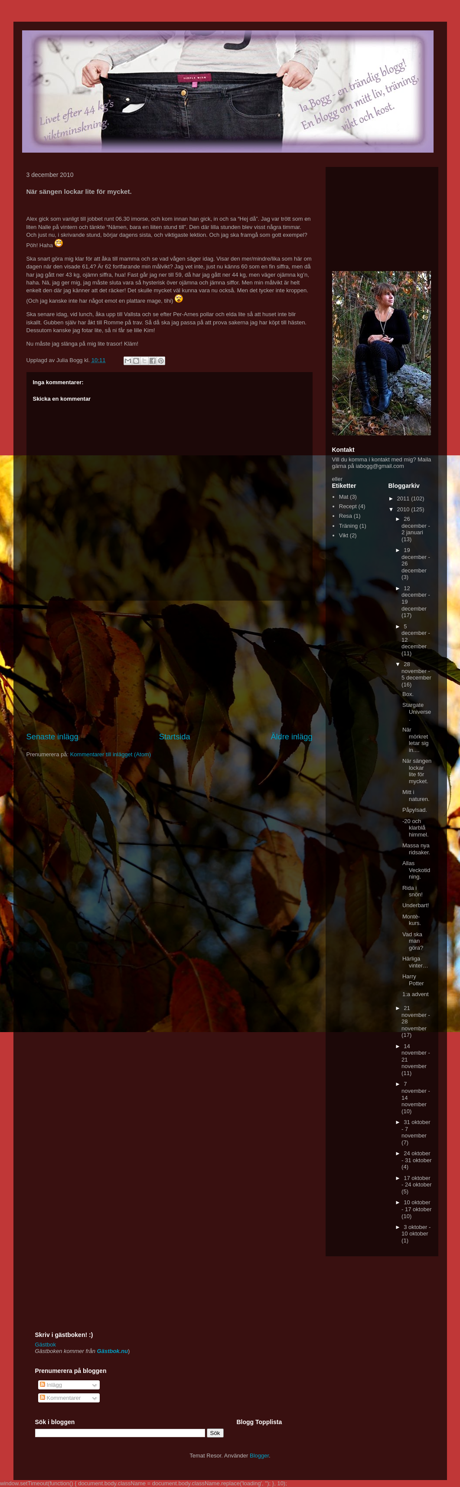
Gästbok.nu (112, 1351)
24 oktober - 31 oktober (416, 1156)
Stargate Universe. (416, 712)
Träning (348, 526)
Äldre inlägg (291, 736)
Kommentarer (60, 1398)
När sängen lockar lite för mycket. (416, 771)
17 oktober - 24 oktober (416, 1181)
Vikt (343, 535)
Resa (345, 516)
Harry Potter (413, 980)
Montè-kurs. (411, 920)
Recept (348, 506)
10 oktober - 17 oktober (416, 1205)
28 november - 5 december (416, 671)
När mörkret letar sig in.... (415, 739)
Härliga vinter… (415, 962)
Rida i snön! (412, 891)
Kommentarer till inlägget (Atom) (110, 754)
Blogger (259, 1455)
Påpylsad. (414, 810)
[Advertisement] (169, 666)
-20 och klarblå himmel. (415, 828)
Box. (408, 694)
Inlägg (51, 1385)
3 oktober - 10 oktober (416, 1230)
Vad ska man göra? (412, 941)
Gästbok (45, 1344)
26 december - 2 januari (415, 526)
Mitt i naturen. (416, 795)
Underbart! (415, 905)
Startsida (174, 736)
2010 (404, 509)
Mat (344, 496)
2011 (404, 498)
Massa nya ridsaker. (416, 849)
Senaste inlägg (52, 736)
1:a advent (415, 994)
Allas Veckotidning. (416, 870)
